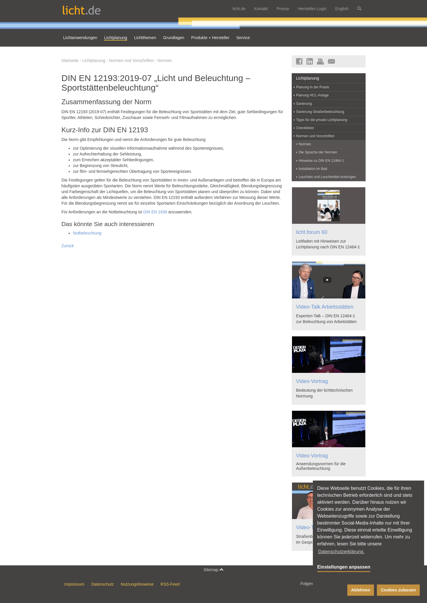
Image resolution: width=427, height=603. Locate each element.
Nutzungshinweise (137, 584)
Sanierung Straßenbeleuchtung (320, 112)
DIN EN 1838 (155, 212)
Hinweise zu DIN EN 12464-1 (321, 161)
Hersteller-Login (312, 8)
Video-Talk (308, 527)
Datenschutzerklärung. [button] (341, 551)
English (341, 8)
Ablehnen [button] (360, 590)
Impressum (74, 584)
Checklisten (305, 128)
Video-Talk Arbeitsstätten (324, 307)
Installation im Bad (313, 169)
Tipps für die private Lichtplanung (321, 120)
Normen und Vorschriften (131, 60)
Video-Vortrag (312, 381)
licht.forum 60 (311, 232)
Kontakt (261, 8)
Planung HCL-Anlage (312, 95)
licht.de (239, 8)
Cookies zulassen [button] (398, 590)
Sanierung (304, 104)
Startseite (70, 60)
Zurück (67, 245)
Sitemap (213, 569)
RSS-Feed (169, 584)
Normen (165, 60)
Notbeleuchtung (87, 233)
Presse (283, 8)
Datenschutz (102, 584)
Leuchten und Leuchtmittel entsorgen (327, 177)
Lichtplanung (93, 60)
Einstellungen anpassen (343, 566)
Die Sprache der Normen (318, 152)
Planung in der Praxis (312, 87)
